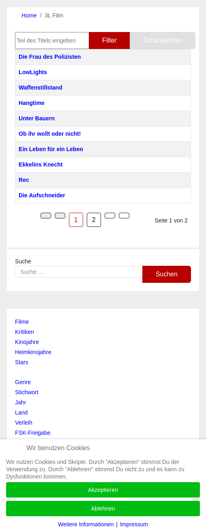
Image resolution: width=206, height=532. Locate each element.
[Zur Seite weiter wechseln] (110, 215)
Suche (23, 261)
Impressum (134, 524)
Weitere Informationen (86, 524)
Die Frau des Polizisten (50, 56)
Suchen (167, 274)
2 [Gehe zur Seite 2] (94, 219)
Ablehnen (103, 508)
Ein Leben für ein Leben (51, 149)
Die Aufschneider (42, 195)
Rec (24, 180)
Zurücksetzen (162, 40)
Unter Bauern (37, 118)
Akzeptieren (103, 490)
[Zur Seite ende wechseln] (124, 215)
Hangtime (32, 103)
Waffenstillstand (40, 87)
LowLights (33, 72)
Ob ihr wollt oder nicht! (50, 133)
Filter (109, 40)
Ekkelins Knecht (40, 164)
